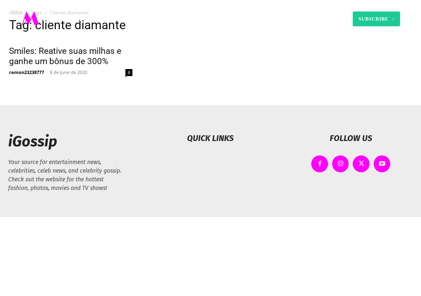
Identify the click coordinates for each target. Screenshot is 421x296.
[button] (285, 19)
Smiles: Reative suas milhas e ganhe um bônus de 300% (65, 56)
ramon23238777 (26, 72)
